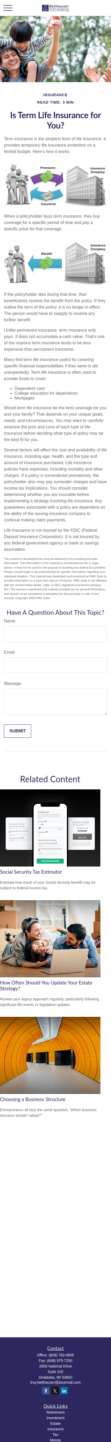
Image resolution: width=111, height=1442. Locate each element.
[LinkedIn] (64, 1390)
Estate (55, 1423)
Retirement (55, 1412)
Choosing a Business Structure (33, 1099)
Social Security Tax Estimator (31, 872)
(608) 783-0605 (61, 1355)
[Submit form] (17, 731)
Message (12, 683)
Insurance (55, 1429)
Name (9, 621)
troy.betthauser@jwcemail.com (55, 1382)
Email (9, 652)
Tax (55, 1434)
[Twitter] (55, 1390)
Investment (55, 1418)
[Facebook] (45, 1390)
